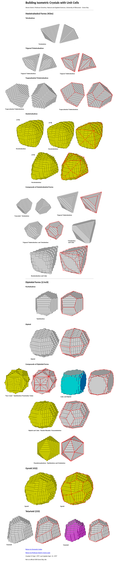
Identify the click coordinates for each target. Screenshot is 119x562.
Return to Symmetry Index (34, 549)
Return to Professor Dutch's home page (38, 553)
